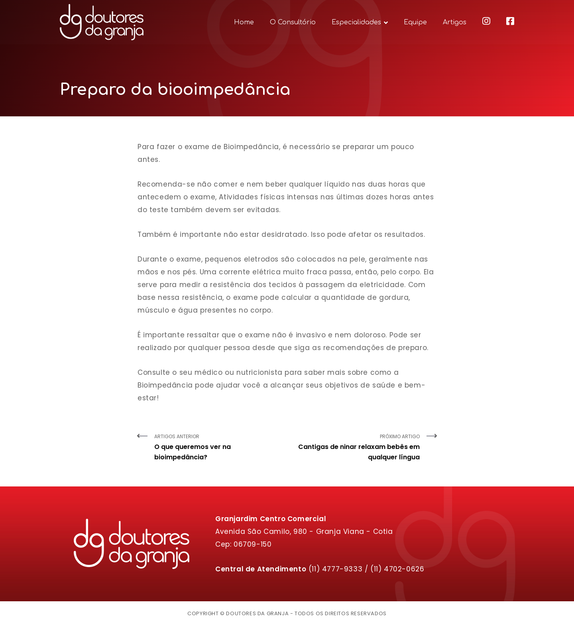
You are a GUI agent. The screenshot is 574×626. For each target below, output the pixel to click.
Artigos (454, 22)
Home (244, 22)
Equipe (415, 22)
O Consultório (293, 22)
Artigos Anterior (217, 448)
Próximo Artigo (356, 448)
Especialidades (356, 22)
